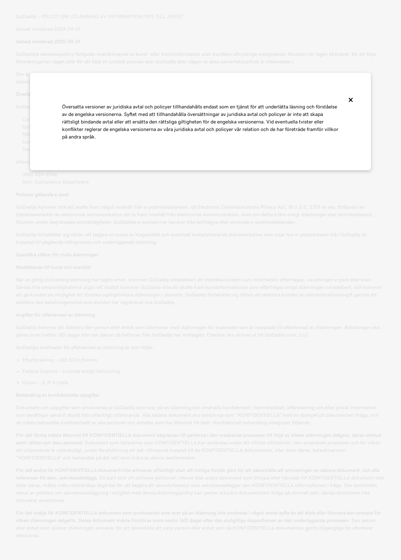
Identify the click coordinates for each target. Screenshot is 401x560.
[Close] (350, 100)
